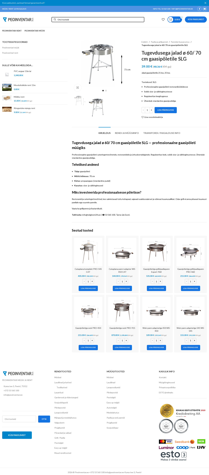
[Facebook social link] (199, 9)
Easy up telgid (60, 448)
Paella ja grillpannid (159, 42)
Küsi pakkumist (196, 19)
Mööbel (57, 377)
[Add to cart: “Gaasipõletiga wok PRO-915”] (122, 347)
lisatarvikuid (96, 208)
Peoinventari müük (10, 47)
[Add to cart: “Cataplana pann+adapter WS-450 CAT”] (122, 288)
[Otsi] (98, 19)
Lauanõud (58, 392)
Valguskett (59, 422)
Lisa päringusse (165, 110)
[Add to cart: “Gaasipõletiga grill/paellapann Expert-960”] (156, 288)
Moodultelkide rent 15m (25, 85)
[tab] (105, 131)
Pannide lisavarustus (180, 42)
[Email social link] (204, 9)
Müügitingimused (167, 382)
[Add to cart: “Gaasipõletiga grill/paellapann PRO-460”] (190, 288)
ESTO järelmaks (166, 392)
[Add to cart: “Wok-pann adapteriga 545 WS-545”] (190, 347)
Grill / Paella (59, 438)
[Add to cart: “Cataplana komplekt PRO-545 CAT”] (88, 288)
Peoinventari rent (10, 53)
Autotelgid (112, 407)
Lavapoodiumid (61, 412)
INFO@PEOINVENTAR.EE (182, 9)
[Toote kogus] (147, 110)
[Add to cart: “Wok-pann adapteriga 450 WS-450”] (156, 347)
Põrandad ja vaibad (62, 433)
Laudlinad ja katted (62, 382)
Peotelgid (58, 443)
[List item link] (26, 390)
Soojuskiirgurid (61, 402)
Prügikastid (59, 427)
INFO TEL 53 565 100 (161, 9)
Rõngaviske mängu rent (24, 108)
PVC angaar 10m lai (22, 71)
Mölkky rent (19, 97)
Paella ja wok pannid (116, 417)
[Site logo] (18, 19)
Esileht (145, 42)
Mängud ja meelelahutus (65, 417)
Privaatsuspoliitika (167, 387)
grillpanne (84, 208)
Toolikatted (62, 387)
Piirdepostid (59, 407)
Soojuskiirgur (112, 427)
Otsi (44, 419)
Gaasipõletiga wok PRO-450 (88, 328)
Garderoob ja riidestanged (66, 397)
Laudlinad (111, 382)
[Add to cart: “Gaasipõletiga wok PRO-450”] (88, 347)
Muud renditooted (62, 453)
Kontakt (162, 377)
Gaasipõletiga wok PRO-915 (122, 328)
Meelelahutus (113, 412)
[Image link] (18, 373)
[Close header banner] (205, 3)
